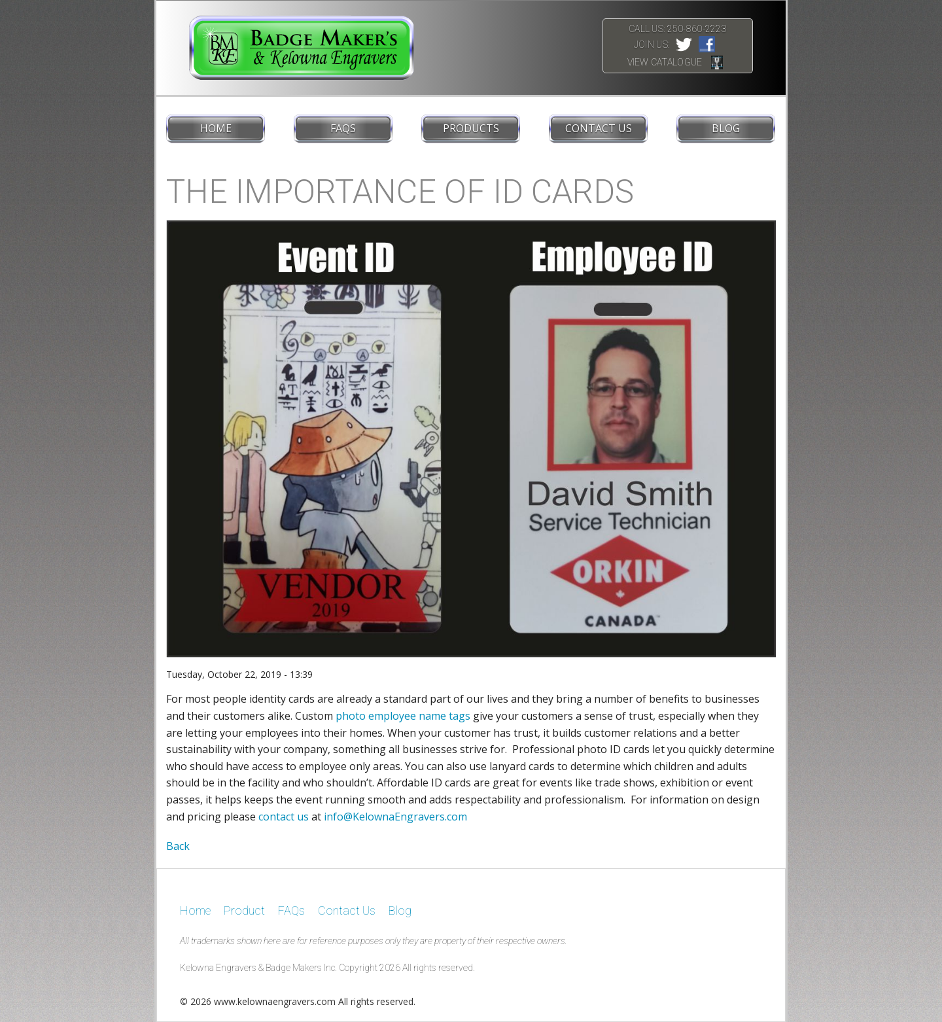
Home (216, 128)
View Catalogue (665, 62)
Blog (726, 128)
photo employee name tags (403, 716)
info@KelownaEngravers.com (395, 816)
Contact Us (598, 128)
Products (471, 128)
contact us (283, 816)
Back (178, 846)
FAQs (343, 128)
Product (244, 910)
